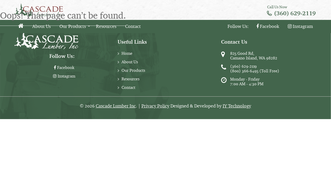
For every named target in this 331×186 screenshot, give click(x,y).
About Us (41, 26)
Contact (133, 26)
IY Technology (237, 106)
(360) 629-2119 (295, 13)
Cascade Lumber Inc (116, 106)
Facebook (267, 26)
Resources (106, 26)
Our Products (72, 26)
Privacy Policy (155, 106)
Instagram (300, 26)
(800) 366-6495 (244, 70)
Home (127, 53)
